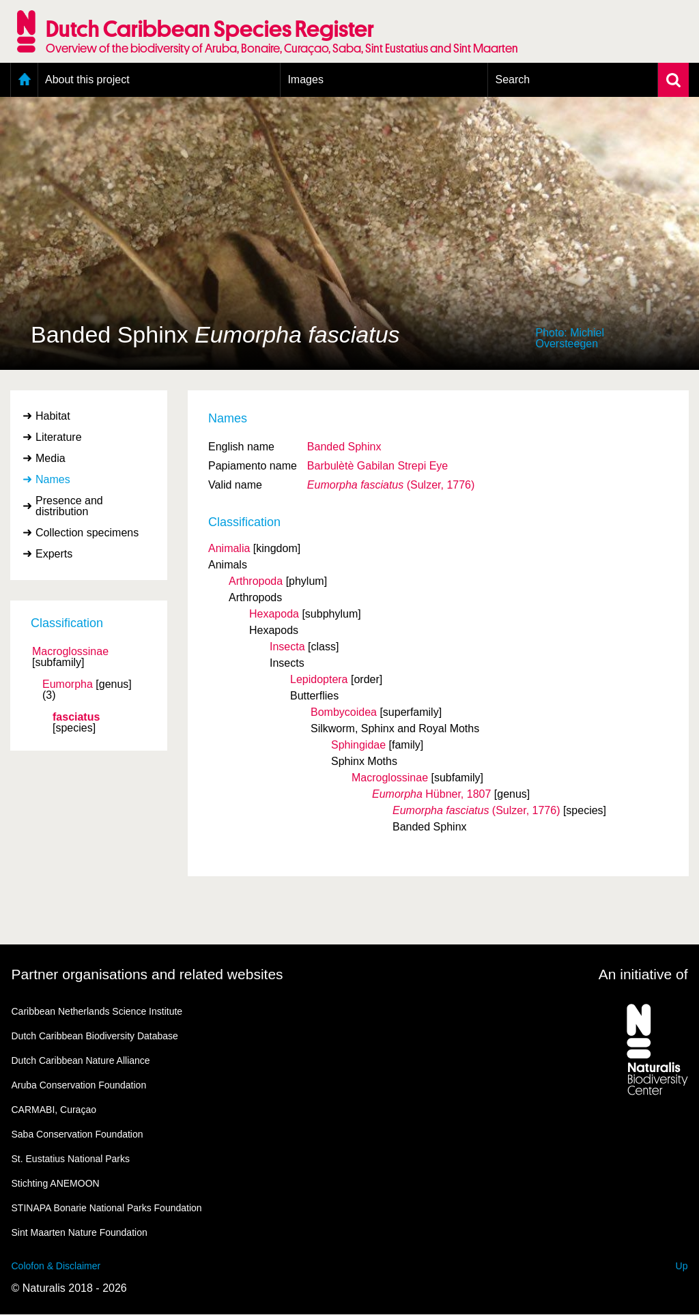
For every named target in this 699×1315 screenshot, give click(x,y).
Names (52, 479)
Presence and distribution (69, 506)
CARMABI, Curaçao (54, 1109)
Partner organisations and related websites (147, 974)
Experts (53, 554)
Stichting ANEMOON (56, 1183)
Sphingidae (358, 745)
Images (305, 79)
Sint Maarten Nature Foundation (79, 1232)
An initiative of (643, 974)
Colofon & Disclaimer (56, 1265)
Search (512, 79)
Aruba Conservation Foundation (79, 1085)
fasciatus (76, 717)
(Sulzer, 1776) (390, 485)
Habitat (52, 416)
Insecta (287, 646)
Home (24, 80)
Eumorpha (67, 684)
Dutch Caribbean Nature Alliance (81, 1060)
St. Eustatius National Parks (71, 1158)
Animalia (229, 548)
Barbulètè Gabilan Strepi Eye (377, 466)
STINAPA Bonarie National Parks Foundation (107, 1207)
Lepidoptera (319, 679)
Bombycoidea (344, 712)
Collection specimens (87, 532)
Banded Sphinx (344, 446)
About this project (87, 79)
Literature (58, 437)
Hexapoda (274, 614)
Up (682, 1265)
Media (50, 458)
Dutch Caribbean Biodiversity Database (95, 1035)
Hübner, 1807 (431, 794)
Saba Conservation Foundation (77, 1134)
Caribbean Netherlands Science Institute (97, 1011)
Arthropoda (256, 581)
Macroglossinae (70, 651)
